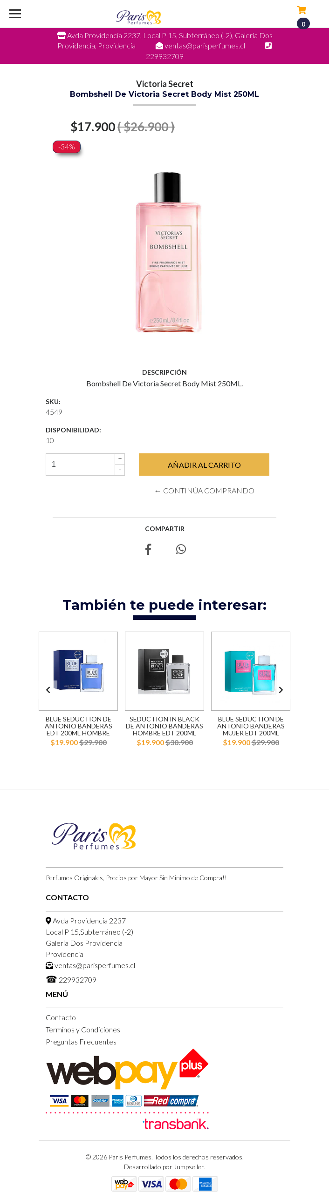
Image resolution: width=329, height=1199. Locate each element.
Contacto (61, 1017)
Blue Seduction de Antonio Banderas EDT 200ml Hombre (78, 726)
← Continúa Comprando (204, 490)
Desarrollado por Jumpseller (164, 1167)
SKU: (53, 401)
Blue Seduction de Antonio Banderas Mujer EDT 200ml (251, 726)
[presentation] (48, 689)
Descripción (164, 372)
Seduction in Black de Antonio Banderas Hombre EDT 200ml (164, 726)
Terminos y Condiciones (83, 1029)
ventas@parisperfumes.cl (90, 965)
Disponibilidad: (73, 430)
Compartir (165, 528)
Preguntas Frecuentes (81, 1041)
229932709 (71, 978)
